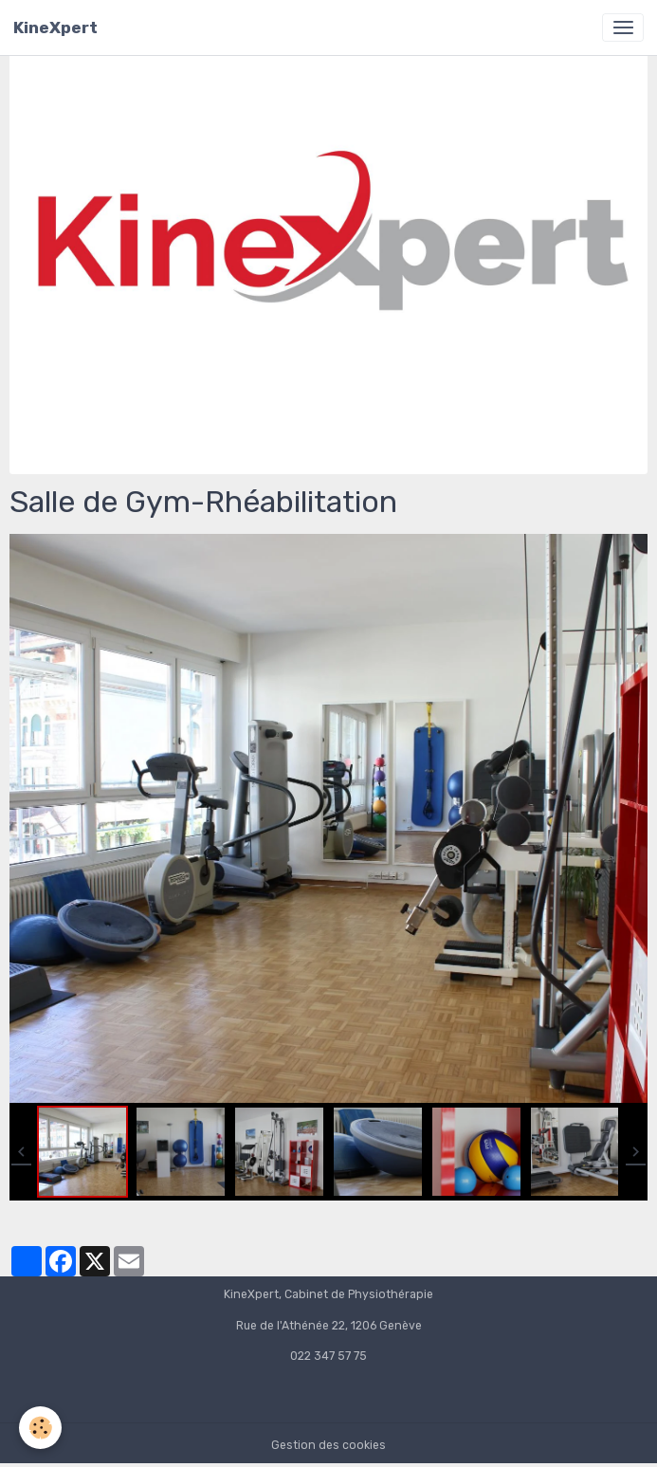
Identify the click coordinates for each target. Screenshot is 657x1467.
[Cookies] (40, 1427)
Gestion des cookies (328, 1445)
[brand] (55, 27)
